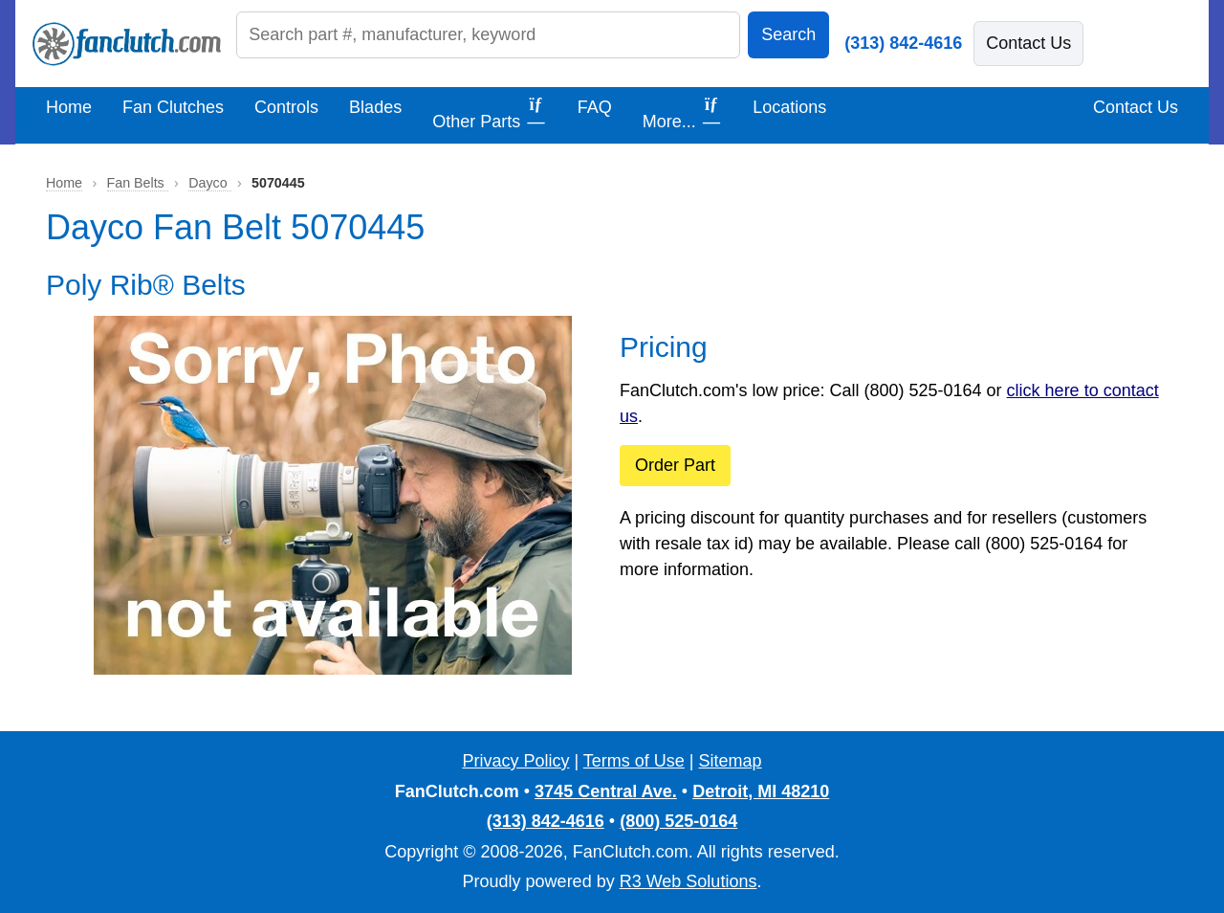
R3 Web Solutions (688, 881)
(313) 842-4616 (903, 43)
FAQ (595, 107)
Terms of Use (634, 760)
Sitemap (730, 760)
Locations (789, 107)
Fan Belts (137, 182)
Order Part (675, 465)
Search (788, 34)
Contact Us (1028, 43)
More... (683, 113)
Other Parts (489, 113)
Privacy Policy (515, 760)
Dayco (209, 182)
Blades (375, 107)
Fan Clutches (173, 107)
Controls (286, 107)
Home (69, 107)
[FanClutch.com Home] (127, 44)
